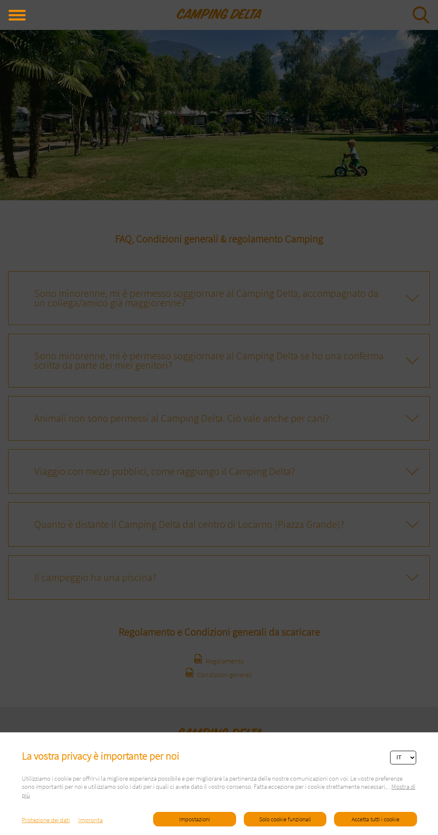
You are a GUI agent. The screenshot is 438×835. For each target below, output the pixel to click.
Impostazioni (194, 819)
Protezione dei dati (46, 820)
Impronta (90, 820)
